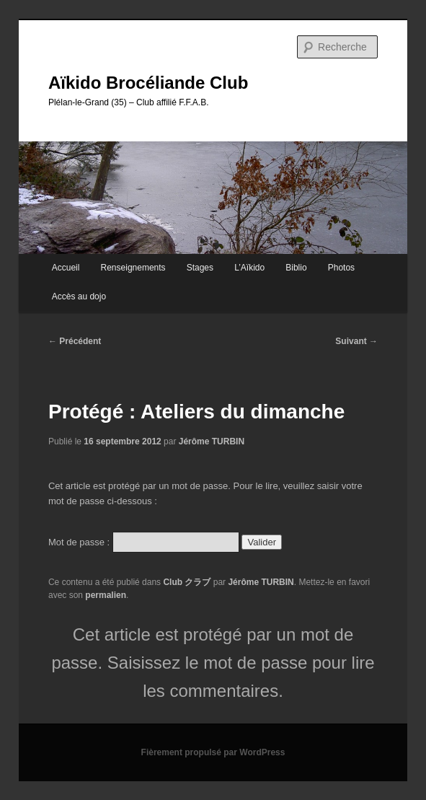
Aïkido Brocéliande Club (148, 82)
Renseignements (133, 268)
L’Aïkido (249, 268)
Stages (200, 268)
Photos (341, 268)
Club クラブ (186, 582)
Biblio (295, 268)
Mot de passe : (143, 542)
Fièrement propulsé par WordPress (213, 752)
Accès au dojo (79, 296)
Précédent (74, 341)
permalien (105, 595)
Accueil (66, 268)
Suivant (356, 341)
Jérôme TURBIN (211, 441)
